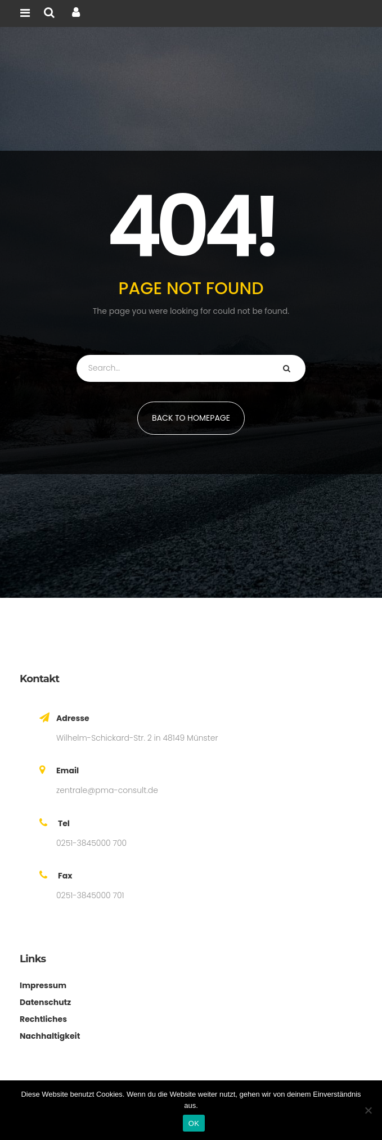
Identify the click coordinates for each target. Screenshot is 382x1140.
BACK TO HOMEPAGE (191, 417)
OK (193, 1123)
